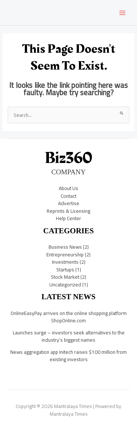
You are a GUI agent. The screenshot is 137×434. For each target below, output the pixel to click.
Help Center (68, 218)
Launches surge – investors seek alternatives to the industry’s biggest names (69, 336)
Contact (68, 196)
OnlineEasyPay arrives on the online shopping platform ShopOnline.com (69, 317)
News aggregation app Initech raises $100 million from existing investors (68, 355)
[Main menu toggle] (122, 12)
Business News (65, 247)
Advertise (68, 203)
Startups (65, 269)
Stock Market (65, 277)
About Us (68, 188)
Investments (65, 262)
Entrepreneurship (65, 254)
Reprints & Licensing (68, 211)
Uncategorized (65, 284)
